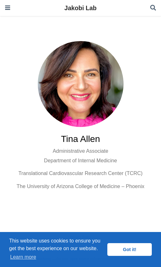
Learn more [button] (23, 257)
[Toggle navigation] (7, 8)
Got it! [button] (129, 249)
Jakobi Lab (80, 7)
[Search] (153, 8)
